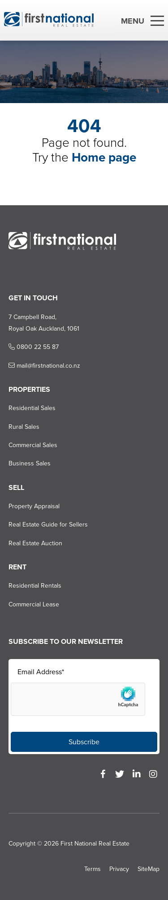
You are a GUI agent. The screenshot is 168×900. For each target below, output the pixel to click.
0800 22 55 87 (34, 347)
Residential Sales (32, 408)
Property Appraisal (34, 506)
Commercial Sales (33, 445)
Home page (104, 157)
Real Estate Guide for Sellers (48, 524)
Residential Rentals (35, 585)
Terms (92, 869)
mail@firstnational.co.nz (44, 365)
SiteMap (148, 869)
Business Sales (30, 463)
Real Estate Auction (35, 543)
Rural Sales (24, 426)
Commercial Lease (34, 604)
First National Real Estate (94, 843)
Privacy (119, 869)
